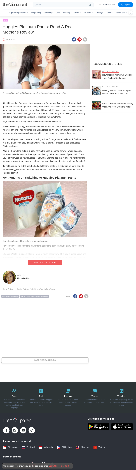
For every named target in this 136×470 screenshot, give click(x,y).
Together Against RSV (18, 13)
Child (58, 13)
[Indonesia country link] (46, 446)
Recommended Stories (107, 63)
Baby (5, 19)
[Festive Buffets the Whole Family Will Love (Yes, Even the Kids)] (113, 104)
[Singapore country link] (10, 446)
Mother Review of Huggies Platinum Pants (34, 295)
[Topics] (95, 397)
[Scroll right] (131, 13)
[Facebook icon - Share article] (74, 39)
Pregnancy (36, 13)
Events (109, 13)
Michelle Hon (23, 277)
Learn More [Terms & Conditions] (53, 466)
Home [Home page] (5, 288)
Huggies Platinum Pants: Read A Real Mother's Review (36, 288)
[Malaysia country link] (82, 446)
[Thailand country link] (28, 446)
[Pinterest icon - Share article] (79, 39)
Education (88, 13)
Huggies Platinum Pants (10, 295)
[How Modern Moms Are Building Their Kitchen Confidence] (113, 74)
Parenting (48, 13)
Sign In (125, 4)
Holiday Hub (121, 13)
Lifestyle (99, 13)
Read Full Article (45, 262)
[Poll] (41, 397)
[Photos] (68, 397)
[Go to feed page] (15, 5)
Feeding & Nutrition (72, 13)
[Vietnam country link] (99, 446)
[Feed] (14, 397)
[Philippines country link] (64, 446)
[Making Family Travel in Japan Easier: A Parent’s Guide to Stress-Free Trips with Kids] (113, 89)
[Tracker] (121, 397)
